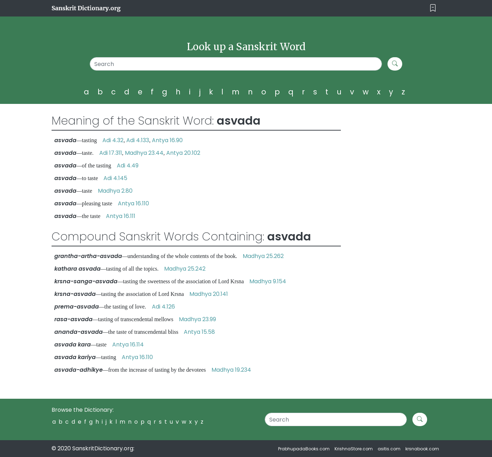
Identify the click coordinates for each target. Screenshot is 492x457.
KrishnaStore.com (354, 449)
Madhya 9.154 (267, 281)
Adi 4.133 (137, 140)
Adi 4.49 (128, 165)
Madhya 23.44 (144, 153)
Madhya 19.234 (231, 370)
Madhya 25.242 (184, 269)
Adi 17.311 (110, 153)
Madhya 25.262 (263, 256)
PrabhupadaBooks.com (304, 449)
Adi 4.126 (163, 307)
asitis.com (389, 449)
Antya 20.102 (183, 153)
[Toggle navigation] (433, 8)
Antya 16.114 (128, 344)
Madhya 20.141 (208, 294)
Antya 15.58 (199, 332)
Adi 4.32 (112, 140)
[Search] (236, 64)
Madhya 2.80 (115, 191)
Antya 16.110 (133, 203)
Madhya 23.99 (197, 319)
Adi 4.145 (115, 178)
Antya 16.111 (120, 216)
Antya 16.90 (167, 140)
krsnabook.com (422, 449)
